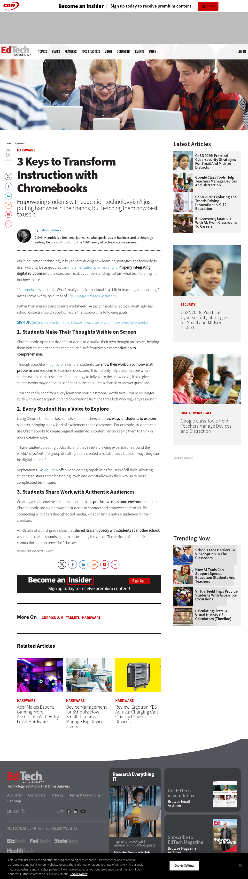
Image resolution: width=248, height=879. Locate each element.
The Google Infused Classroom (92, 296)
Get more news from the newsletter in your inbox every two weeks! (82, 322)
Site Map (14, 801)
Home (9, 144)
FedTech (40, 841)
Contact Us (36, 795)
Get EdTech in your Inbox (181, 793)
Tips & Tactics (90, 51)
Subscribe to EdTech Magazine (185, 840)
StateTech (66, 841)
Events (139, 51)
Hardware (20, 144)
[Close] (240, 865)
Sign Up (206, 6)
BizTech (16, 841)
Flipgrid (52, 364)
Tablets (73, 617)
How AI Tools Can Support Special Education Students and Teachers (215, 575)
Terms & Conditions (85, 795)
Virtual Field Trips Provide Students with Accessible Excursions (216, 595)
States (56, 51)
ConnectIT (123, 51)
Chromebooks (29, 289)
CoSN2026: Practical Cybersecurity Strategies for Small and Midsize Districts (215, 161)
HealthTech (20, 851)
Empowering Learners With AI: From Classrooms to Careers (216, 222)
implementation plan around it (92, 267)
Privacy (57, 795)
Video (108, 51)
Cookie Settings (184, 865)
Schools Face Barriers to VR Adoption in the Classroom (215, 554)
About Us (14, 795)
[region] (124, 866)
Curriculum (52, 617)
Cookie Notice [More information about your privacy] (78, 874)
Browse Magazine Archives (182, 850)
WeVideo (51, 470)
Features (71, 51)
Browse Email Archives (179, 804)
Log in (242, 51)
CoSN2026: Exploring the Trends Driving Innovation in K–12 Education (216, 203)
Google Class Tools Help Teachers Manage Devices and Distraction (216, 181)
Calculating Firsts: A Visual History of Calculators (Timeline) (213, 615)
